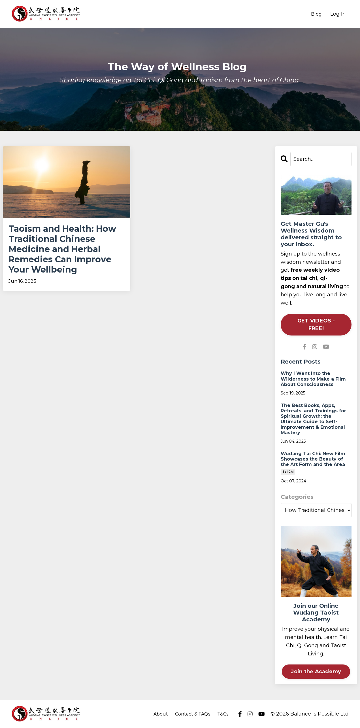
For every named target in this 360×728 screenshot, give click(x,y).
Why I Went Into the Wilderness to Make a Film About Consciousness (313, 379)
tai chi (287, 472)
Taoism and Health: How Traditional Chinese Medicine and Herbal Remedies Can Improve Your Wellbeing (62, 249)
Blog (316, 14)
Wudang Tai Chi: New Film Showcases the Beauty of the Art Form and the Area (313, 459)
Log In (338, 14)
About (161, 714)
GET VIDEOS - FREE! (316, 325)
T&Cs (222, 714)
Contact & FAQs (192, 714)
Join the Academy (316, 671)
